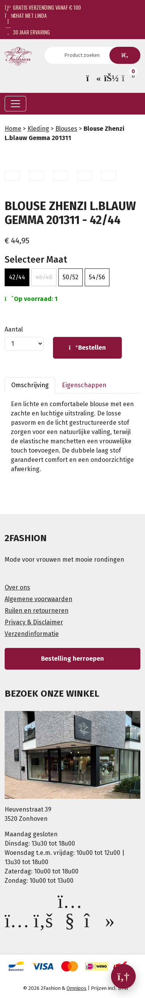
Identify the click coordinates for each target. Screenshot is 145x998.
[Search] (84, 55)
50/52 (70, 277)
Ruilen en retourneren (36, 610)
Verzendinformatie (32, 633)
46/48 (44, 277)
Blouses (66, 128)
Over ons (17, 587)
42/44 (17, 277)
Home (13, 128)
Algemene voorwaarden (38, 599)
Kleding (38, 128)
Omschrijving (30, 385)
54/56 (97, 277)
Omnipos (77, 988)
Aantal (14, 329)
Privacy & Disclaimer (34, 622)
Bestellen (87, 347)
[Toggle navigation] (15, 103)
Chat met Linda (26, 15)
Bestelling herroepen (72, 658)
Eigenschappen (84, 385)
